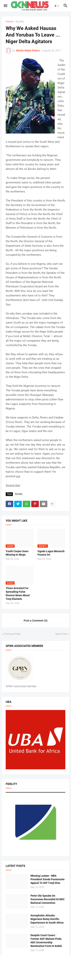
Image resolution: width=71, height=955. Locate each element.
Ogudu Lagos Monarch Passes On (51, 553)
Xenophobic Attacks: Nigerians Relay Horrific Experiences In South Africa (47, 919)
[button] (5, 6)
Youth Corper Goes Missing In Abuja (17, 553)
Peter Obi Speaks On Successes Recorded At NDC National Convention (47, 899)
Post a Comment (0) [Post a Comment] (36, 620)
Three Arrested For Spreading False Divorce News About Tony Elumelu (18, 593)
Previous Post (12, 633)
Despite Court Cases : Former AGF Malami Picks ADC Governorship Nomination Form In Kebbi (46, 940)
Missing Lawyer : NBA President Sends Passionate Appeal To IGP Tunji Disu (47, 879)
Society (20, 21)
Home (9, 21)
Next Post (61, 633)
